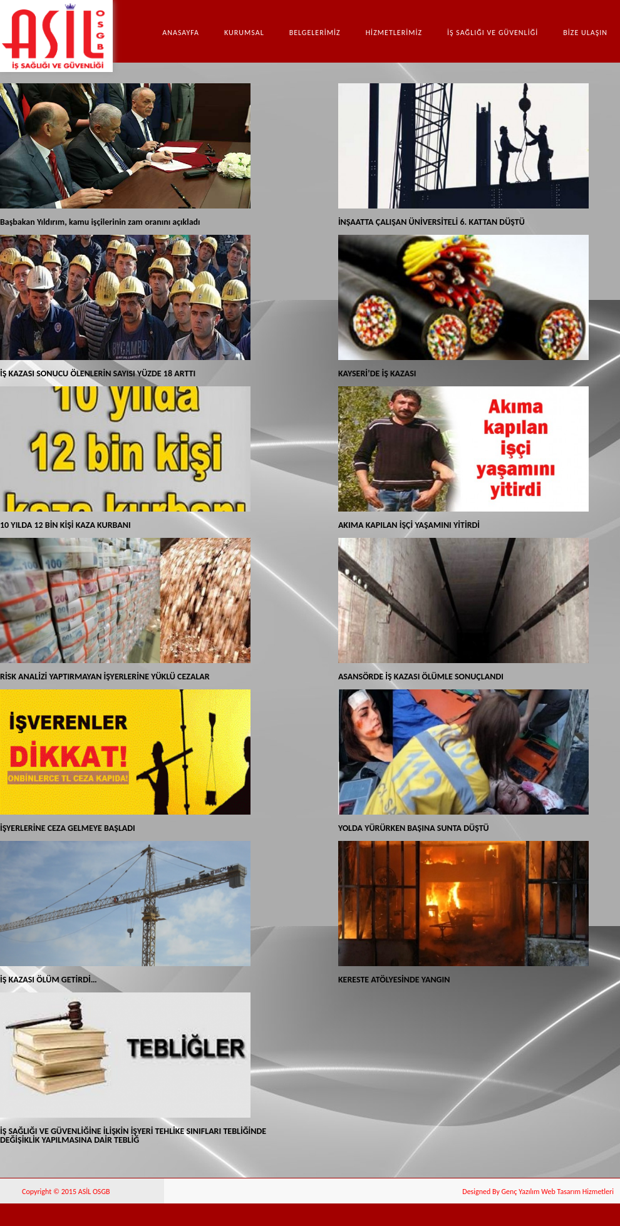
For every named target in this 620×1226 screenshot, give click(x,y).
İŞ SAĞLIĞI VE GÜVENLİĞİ (492, 32)
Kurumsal (244, 32)
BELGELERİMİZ (315, 32)
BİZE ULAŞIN (585, 32)
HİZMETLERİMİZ (394, 32)
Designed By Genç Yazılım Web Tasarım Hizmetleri (538, 1191)
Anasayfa (180, 32)
